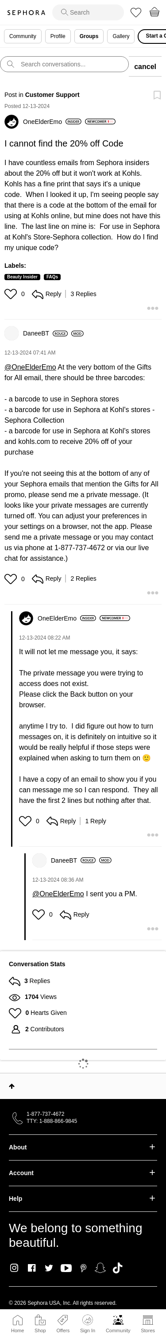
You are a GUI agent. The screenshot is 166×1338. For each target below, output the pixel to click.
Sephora (26, 12)
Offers (62, 1330)
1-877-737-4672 (45, 1114)
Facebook (31, 1268)
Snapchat (100, 1268)
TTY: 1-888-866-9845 (52, 1121)
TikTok (117, 1268)
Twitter (48, 1268)
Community (118, 1330)
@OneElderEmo (30, 367)
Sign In (87, 1324)
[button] (11, 294)
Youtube (66, 1268)
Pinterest (83, 1268)
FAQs (52, 276)
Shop (40, 1330)
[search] (88, 12)
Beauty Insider (22, 276)
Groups (89, 36)
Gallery (120, 36)
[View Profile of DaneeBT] (45, 333)
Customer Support (52, 94)
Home (17, 1330)
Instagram (14, 1268)
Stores (148, 1330)
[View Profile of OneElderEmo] (52, 122)
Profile (58, 36)
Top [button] (11, 1086)
